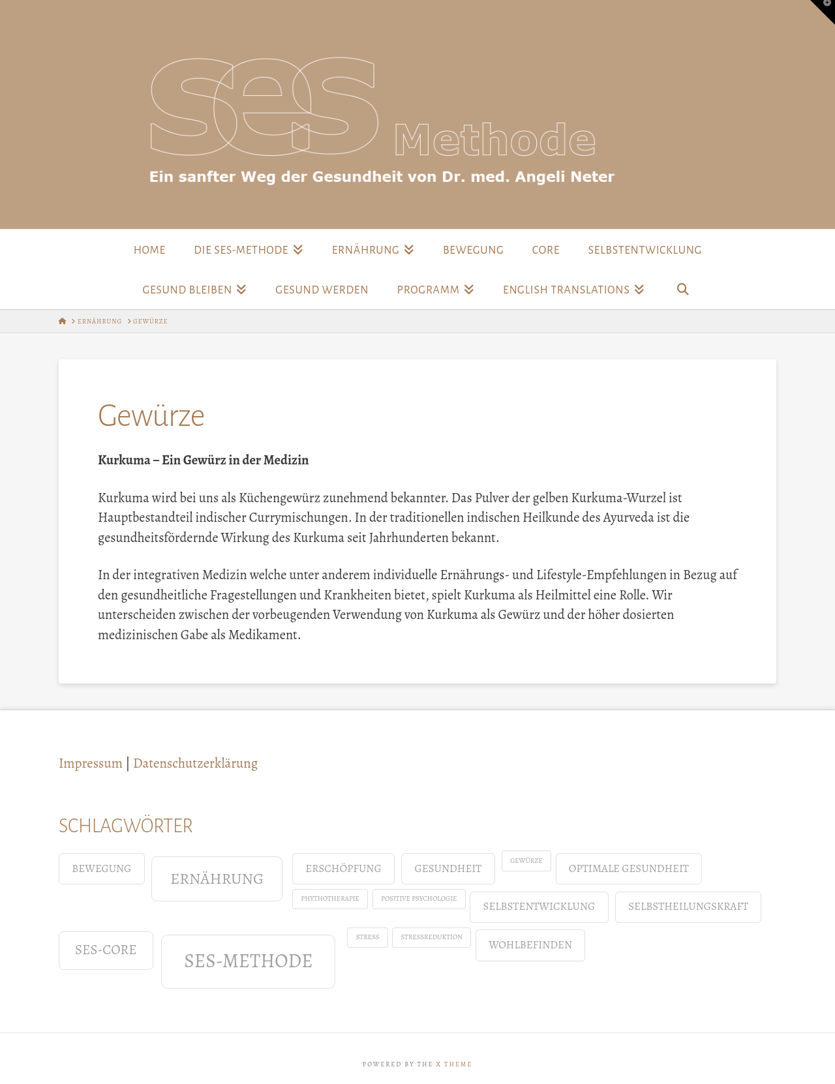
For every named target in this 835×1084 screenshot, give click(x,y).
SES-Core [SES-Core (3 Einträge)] (106, 950)
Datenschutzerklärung (195, 763)
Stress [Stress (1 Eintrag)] (368, 937)
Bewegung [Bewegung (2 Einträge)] (101, 868)
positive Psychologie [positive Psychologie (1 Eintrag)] (419, 898)
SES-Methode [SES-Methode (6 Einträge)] (248, 961)
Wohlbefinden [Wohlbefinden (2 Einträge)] (530, 944)
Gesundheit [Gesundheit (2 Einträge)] (448, 868)
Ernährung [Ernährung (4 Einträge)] (217, 878)
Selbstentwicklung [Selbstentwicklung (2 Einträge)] (539, 906)
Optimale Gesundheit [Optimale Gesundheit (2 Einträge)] (629, 868)
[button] (822, 12)
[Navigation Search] (683, 289)
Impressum (91, 763)
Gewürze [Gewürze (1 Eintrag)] (526, 861)
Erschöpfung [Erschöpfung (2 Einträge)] (343, 868)
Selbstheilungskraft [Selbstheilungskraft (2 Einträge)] (688, 906)
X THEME (454, 1064)
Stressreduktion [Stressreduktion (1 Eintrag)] (432, 937)
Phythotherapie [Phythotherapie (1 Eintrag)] (330, 898)
